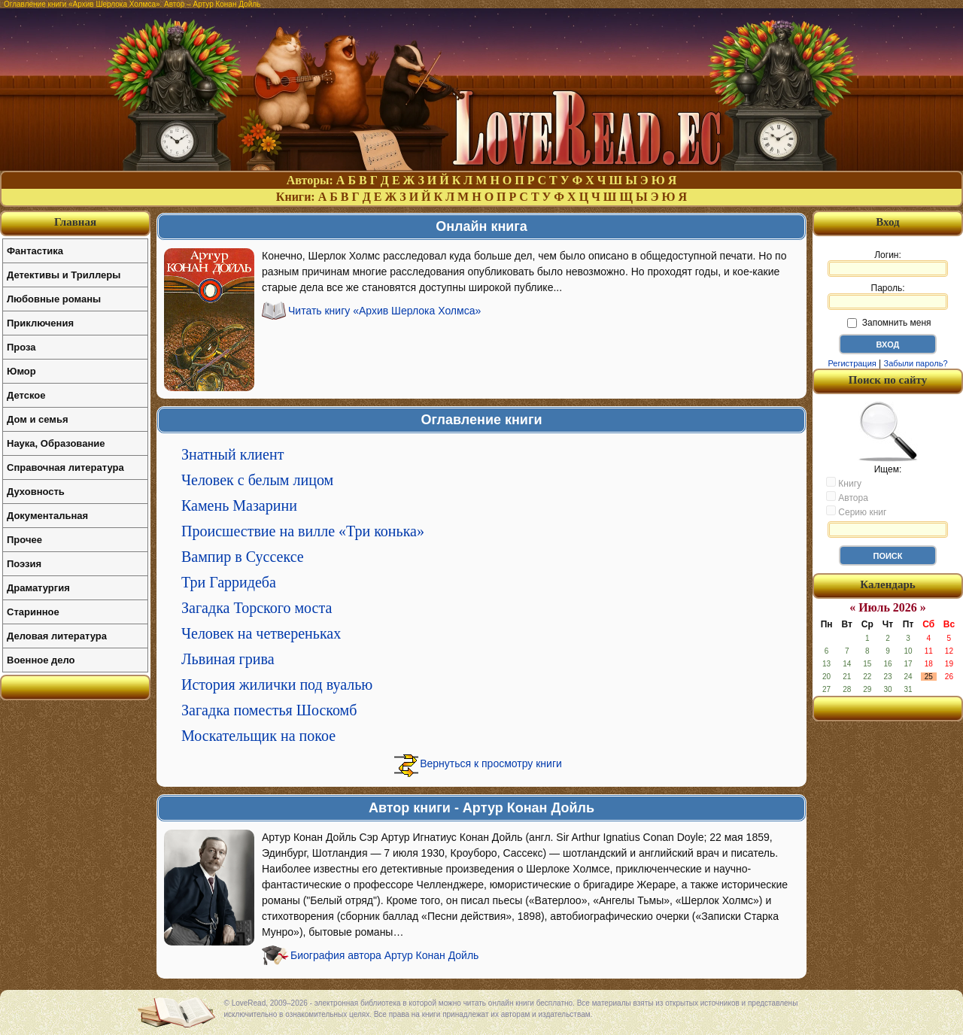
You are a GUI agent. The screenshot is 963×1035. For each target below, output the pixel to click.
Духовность (36, 491)
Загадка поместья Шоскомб (269, 710)
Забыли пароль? (916, 363)
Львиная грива (228, 659)
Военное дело (41, 660)
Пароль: (888, 296)
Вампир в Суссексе (242, 556)
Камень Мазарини (239, 505)
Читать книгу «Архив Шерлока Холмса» (384, 311)
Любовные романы (54, 299)
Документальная (47, 515)
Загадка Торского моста (256, 607)
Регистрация (852, 363)
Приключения (40, 323)
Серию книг (856, 511)
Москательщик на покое (258, 735)
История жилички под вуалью (276, 684)
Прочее (24, 539)
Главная (75, 222)
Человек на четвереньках (261, 633)
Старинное (33, 612)
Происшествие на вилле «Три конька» (302, 531)
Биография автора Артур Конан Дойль (384, 955)
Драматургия (38, 587)
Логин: (888, 263)
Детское (26, 395)
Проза (21, 347)
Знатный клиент (232, 454)
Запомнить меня (889, 322)
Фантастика (35, 250)
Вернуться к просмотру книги (491, 763)
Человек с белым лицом (257, 480)
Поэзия (24, 563)
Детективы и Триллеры (63, 275)
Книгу (843, 483)
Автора (847, 497)
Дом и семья (37, 419)
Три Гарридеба (228, 582)
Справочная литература (65, 467)
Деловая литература (57, 636)
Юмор (21, 371)
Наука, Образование (56, 443)
